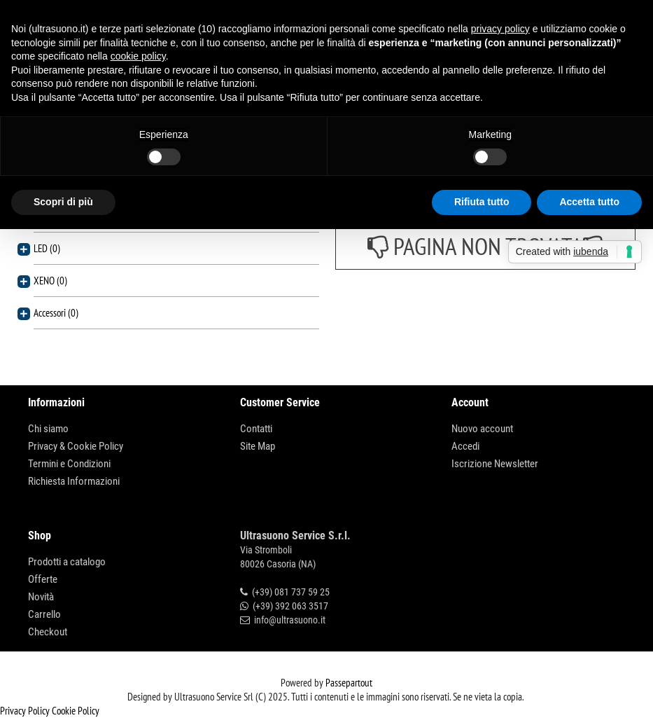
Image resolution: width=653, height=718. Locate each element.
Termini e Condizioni (69, 463)
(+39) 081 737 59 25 (291, 592)
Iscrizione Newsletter (494, 463)
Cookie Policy (75, 710)
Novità (41, 597)
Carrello (44, 614)
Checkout (47, 632)
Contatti (256, 428)
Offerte (42, 579)
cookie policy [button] (138, 56)
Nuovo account (482, 428)
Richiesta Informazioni (74, 481)
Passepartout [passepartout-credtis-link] (348, 682)
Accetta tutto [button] (589, 201)
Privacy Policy (25, 710)
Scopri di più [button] (63, 201)
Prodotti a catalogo (67, 561)
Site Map (257, 446)
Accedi (465, 446)
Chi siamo (48, 428)
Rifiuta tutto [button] (482, 201)
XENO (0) (50, 280)
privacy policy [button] (500, 28)
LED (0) (47, 248)
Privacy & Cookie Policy (75, 446)
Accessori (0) (56, 312)
